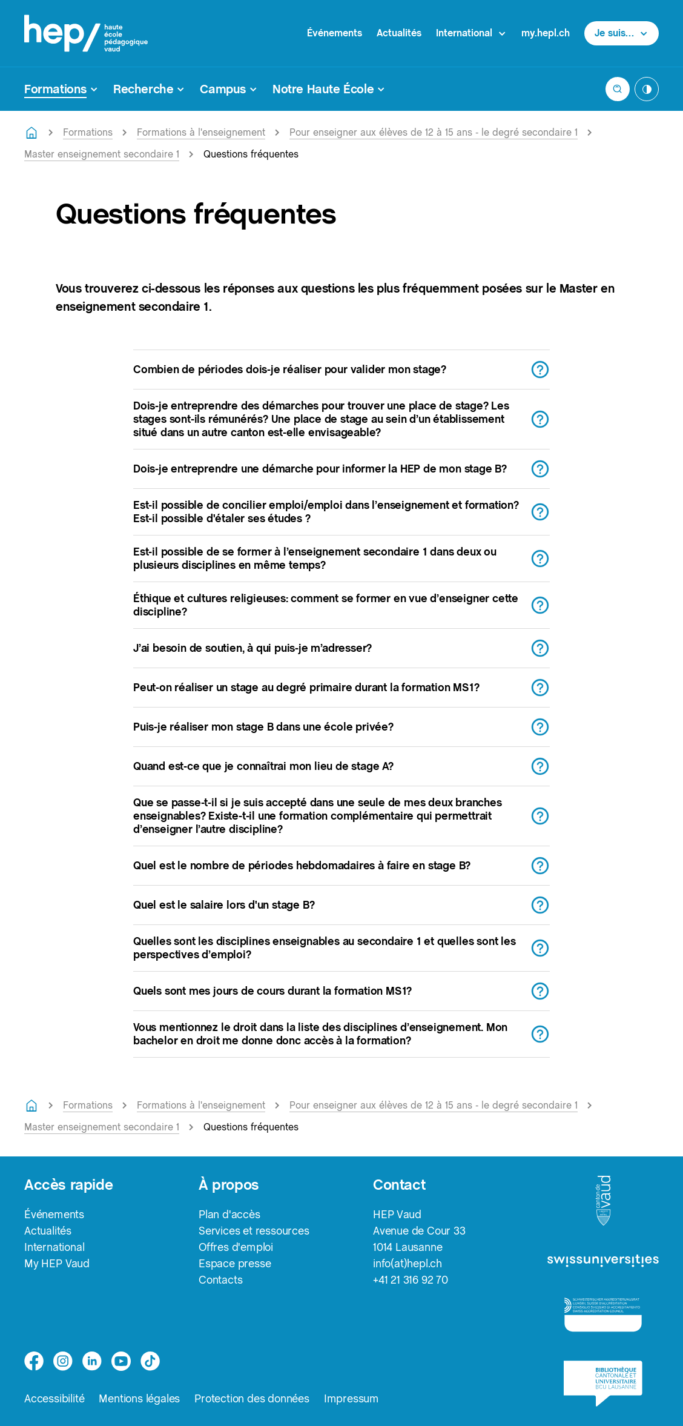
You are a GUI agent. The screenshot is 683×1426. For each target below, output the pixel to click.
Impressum (351, 1398)
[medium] (121, 1361)
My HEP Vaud (57, 1263)
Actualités (399, 33)
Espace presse (235, 1263)
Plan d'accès (229, 1214)
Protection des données (251, 1398)
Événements (334, 33)
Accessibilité (54, 1398)
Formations (88, 132)
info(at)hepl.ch (407, 1263)
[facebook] (34, 1361)
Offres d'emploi (236, 1247)
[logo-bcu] (603, 1384)
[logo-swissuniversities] (603, 1261)
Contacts (220, 1279)
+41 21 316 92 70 (410, 1279)
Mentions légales (139, 1398)
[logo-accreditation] (603, 1314)
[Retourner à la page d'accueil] (31, 132)
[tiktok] (150, 1361)
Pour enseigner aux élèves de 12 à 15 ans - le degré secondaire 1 (433, 132)
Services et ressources (254, 1230)
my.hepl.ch (545, 33)
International (54, 1247)
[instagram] (63, 1361)
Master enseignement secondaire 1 (101, 154)
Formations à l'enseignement (201, 132)
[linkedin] (92, 1361)
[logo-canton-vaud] (603, 1201)
